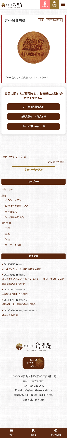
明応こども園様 (9, 314)
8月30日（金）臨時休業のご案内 (18, 304)
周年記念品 (11, 211)
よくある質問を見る (33, 106)
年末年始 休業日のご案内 (14, 294)
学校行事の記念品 (54, 20)
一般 (7, 227)
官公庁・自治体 (13, 245)
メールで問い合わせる (33, 126)
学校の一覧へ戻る (33, 169)
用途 (3, 195)
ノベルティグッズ (14, 200)
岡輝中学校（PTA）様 (13, 156)
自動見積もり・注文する (33, 116)
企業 (7, 233)
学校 (41, 20)
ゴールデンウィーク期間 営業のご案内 (21, 268)
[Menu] (63, 4)
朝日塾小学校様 (57, 161)
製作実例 (6, 223)
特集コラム (7, 189)
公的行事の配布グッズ (16, 205)
